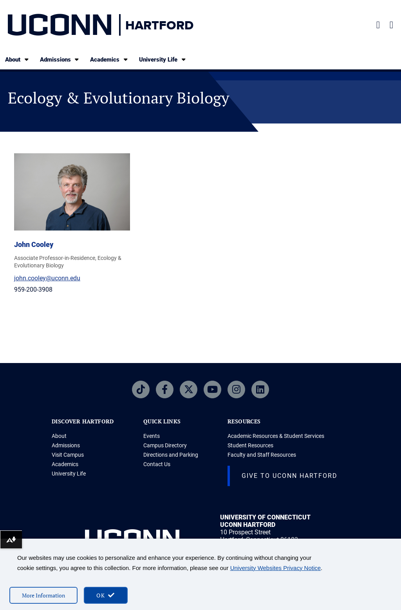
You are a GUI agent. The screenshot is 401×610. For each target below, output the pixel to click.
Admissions (60, 59)
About (17, 59)
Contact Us (156, 464)
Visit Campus (68, 455)
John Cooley (33, 244)
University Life (163, 59)
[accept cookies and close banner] (106, 595)
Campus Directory (165, 445)
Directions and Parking (170, 455)
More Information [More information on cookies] (43, 595)
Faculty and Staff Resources (262, 455)
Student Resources (250, 445)
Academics (109, 59)
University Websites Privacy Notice (275, 568)
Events (151, 436)
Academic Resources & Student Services (276, 436)
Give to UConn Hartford (290, 475)
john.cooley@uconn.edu (47, 278)
